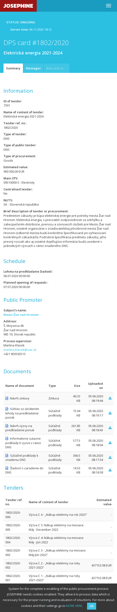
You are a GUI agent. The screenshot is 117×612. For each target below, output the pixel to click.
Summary (13, 68)
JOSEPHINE (18, 6)
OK (92, 606)
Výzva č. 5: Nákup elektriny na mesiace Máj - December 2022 (56, 527)
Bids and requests (57, 68)
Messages (33, 68)
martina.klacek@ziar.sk (20, 350)
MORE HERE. (74, 606)
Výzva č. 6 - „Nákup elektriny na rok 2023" (58, 514)
